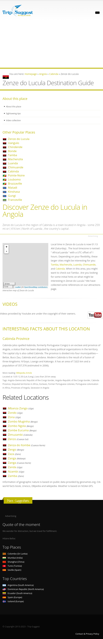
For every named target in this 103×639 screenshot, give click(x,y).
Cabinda (13, 171)
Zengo (16, 449)
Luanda (13, 163)
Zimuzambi (20, 435)
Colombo (15, 553)
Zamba (16, 476)
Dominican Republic (23, 589)
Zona (14, 417)
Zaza (14, 454)
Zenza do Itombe (26, 445)
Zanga (17, 458)
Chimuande (15, 167)
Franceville (15, 200)
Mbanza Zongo (21, 408)
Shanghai (13, 561)
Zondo (15, 413)
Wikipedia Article (24, 372)
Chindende (15, 147)
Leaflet (18, 287)
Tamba (12, 155)
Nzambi (16, 471)
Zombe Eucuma (22, 430)
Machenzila (15, 159)
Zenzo (18, 439)
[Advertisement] (51, 44)
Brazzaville (15, 183)
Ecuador (17, 593)
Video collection (14, 120)
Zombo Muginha (23, 421)
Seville (12, 570)
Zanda (15, 467)
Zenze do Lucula (18, 139)
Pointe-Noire (16, 175)
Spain (12, 597)
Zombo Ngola (21, 426)
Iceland (13, 601)
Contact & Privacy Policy (87, 633)
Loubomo (14, 179)
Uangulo (13, 143)
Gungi (12, 196)
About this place (14, 106)
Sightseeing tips (14, 113)
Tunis (12, 565)
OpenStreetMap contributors (35, 287)
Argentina (18, 585)
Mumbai (13, 557)
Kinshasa (14, 192)
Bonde (12, 151)
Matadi (12, 187)
